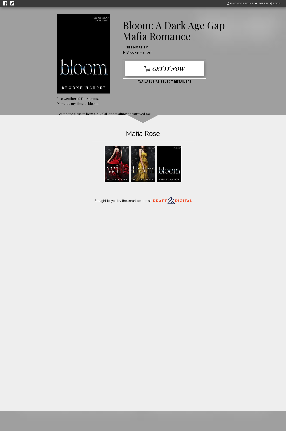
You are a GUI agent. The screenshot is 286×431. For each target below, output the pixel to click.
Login (275, 3)
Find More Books (240, 3)
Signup (261, 3)
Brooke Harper (139, 52)
